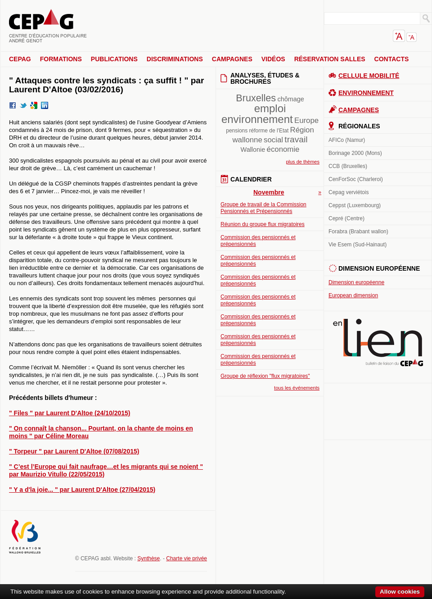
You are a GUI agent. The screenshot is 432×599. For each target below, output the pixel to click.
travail (295, 139)
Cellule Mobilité (368, 75)
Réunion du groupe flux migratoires (262, 224)
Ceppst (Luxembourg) (354, 205)
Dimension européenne (356, 282)
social (273, 140)
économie (283, 149)
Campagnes (232, 59)
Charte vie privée (186, 558)
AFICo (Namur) (346, 140)
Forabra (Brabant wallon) (358, 231)
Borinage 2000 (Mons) (355, 153)
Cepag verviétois (348, 192)
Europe (306, 120)
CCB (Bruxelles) (347, 166)
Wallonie (253, 149)
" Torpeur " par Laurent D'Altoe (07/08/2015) (74, 451)
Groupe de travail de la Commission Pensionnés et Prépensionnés (263, 207)
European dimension (353, 295)
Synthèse (148, 558)
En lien (378, 342)
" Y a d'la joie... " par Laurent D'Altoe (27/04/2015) (82, 489)
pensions (237, 130)
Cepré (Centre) (346, 218)
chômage (290, 99)
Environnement (366, 92)
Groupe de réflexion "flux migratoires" (265, 376)
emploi (270, 108)
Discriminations (175, 59)
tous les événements (297, 387)
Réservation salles (329, 59)
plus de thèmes (303, 161)
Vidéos (273, 59)
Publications (114, 59)
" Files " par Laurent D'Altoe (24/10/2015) (69, 413)
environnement (257, 119)
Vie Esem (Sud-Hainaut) (357, 244)
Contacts (391, 59)
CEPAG (20, 59)
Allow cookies (400, 591)
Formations (61, 59)
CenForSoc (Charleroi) (355, 179)
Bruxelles (256, 98)
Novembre (268, 192)
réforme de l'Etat (269, 130)
